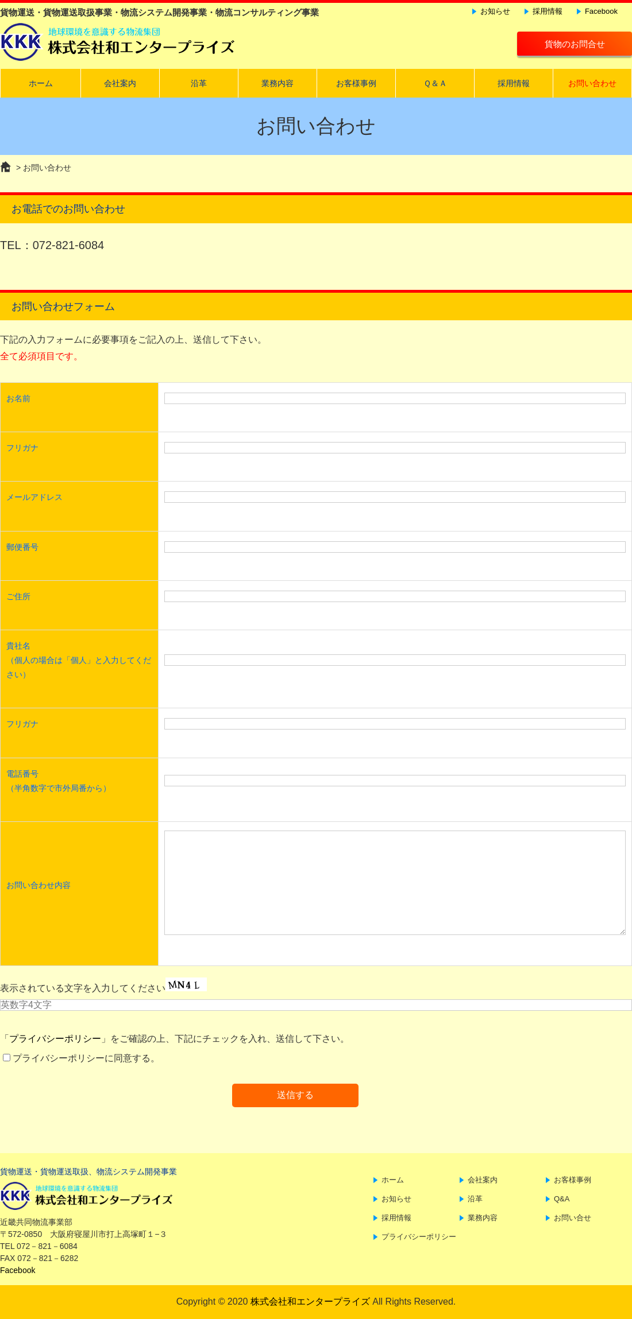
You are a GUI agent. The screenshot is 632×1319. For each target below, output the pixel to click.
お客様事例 (356, 83)
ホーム (41, 83)
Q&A (561, 1198)
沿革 (199, 83)
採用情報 (547, 11)
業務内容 (277, 83)
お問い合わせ (592, 83)
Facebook (601, 11)
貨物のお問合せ (575, 44)
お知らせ (495, 11)
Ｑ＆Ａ (435, 83)
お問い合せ (572, 1217)
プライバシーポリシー (55, 1038)
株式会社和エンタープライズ (310, 1301)
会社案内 (120, 83)
